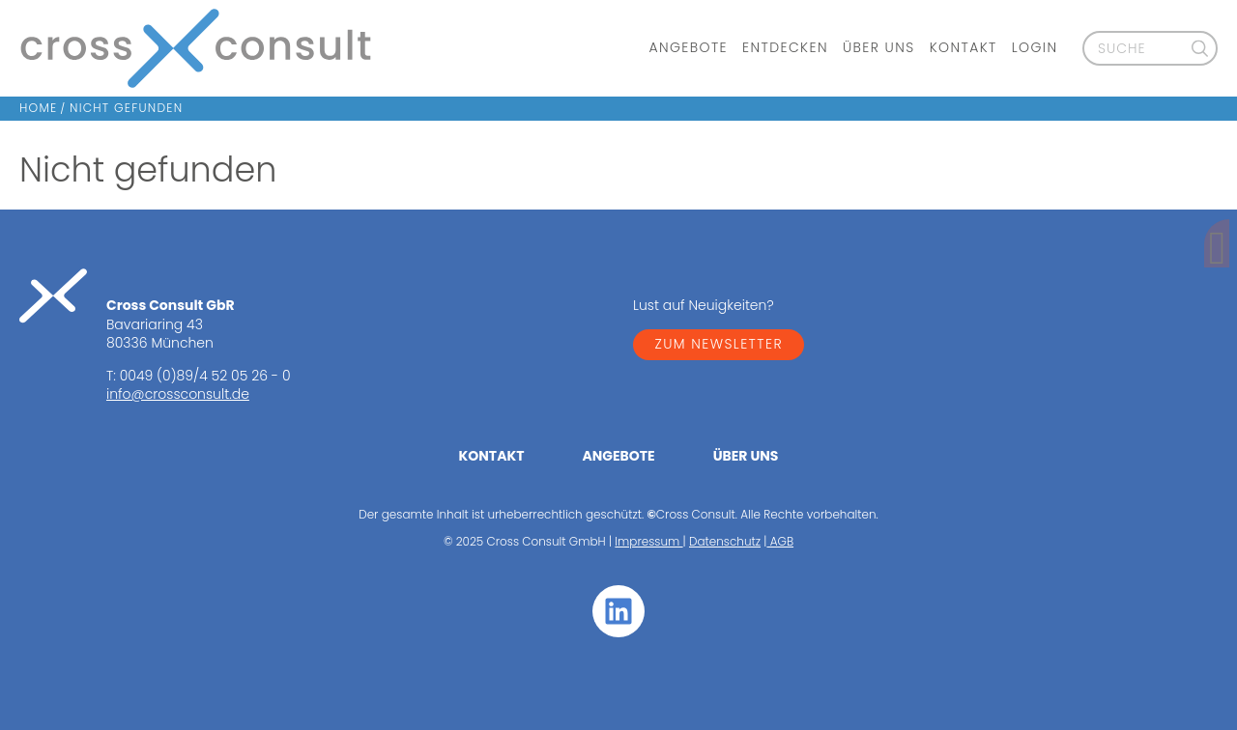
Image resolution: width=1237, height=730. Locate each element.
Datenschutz (725, 541)
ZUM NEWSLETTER (718, 343)
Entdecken (785, 48)
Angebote (688, 48)
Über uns (879, 48)
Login (1035, 48)
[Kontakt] (1207, 250)
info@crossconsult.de (177, 394)
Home (38, 107)
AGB (779, 541)
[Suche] (1200, 48)
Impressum (648, 541)
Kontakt (963, 48)
